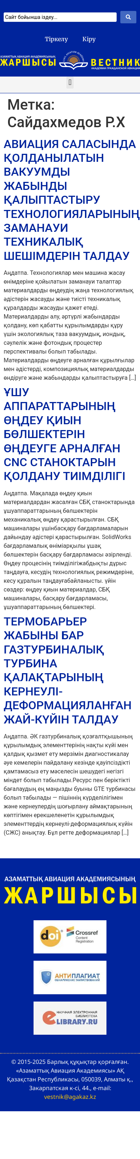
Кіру (89, 39)
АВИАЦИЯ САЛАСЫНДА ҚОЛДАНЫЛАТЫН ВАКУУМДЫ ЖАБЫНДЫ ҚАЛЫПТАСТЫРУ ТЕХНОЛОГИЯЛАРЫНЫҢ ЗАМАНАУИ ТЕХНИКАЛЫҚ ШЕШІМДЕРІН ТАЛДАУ (72, 200)
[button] (69, 83)
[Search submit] (128, 17)
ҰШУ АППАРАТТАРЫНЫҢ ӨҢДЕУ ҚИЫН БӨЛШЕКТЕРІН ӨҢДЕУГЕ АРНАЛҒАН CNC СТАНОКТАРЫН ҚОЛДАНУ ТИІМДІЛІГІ (64, 434)
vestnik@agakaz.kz (70, 1097)
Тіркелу (56, 39)
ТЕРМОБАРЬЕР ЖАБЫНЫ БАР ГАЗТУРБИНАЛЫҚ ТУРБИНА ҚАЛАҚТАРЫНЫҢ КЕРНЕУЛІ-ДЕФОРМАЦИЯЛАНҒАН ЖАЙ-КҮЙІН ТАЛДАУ (68, 670)
